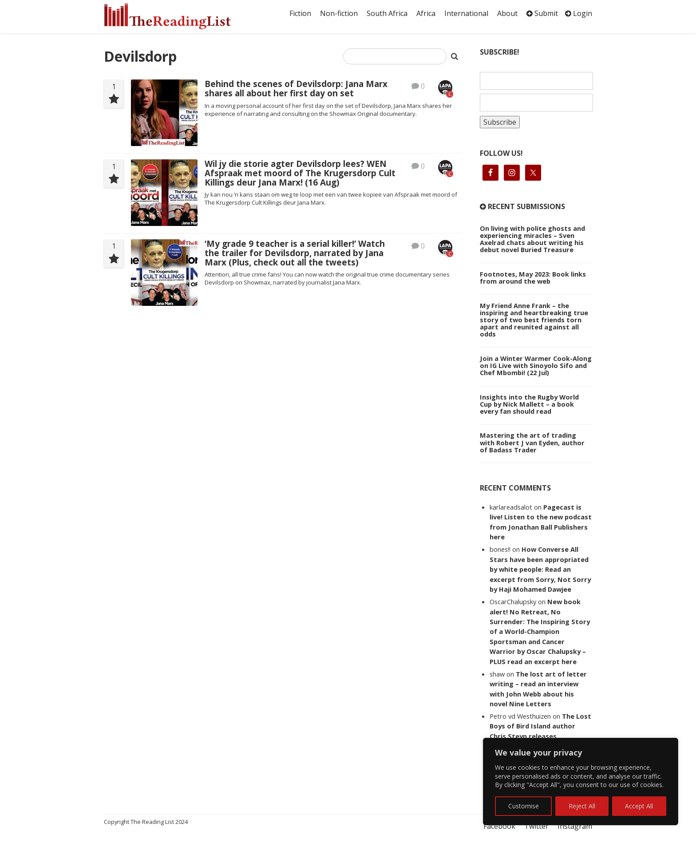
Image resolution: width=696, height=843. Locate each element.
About (507, 13)
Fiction (300, 13)
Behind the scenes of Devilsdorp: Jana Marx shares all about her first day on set (296, 88)
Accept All (639, 806)
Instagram (575, 826)
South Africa (387, 13)
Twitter (536, 826)
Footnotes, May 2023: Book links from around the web (533, 277)
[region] (580, 781)
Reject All (582, 806)
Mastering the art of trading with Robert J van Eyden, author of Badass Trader (532, 442)
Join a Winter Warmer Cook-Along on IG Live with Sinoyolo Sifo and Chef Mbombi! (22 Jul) (536, 365)
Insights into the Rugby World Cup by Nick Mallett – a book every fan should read (529, 404)
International (466, 13)
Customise (523, 806)
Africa (425, 13)
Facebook (499, 826)
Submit (542, 13)
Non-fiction (339, 13)
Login (578, 13)
